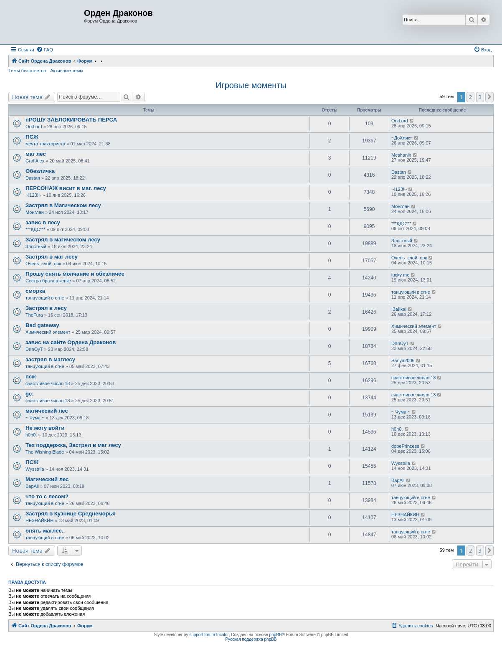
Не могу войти (44, 428)
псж (30, 376)
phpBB (275, 634)
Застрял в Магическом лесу (63, 205)
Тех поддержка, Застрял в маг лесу (73, 445)
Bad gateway (42, 325)
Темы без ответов (27, 70)
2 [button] (470, 97)
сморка (35, 291)
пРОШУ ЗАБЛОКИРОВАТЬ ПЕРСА (71, 120)
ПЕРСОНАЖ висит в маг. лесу (65, 188)
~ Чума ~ (34, 417)
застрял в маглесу (50, 359)
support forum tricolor (208, 634)
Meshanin (401, 154)
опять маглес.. (45, 531)
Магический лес (46, 479)
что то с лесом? (46, 496)
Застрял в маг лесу (51, 257)
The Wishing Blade (44, 451)
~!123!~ (33, 195)
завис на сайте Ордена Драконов (70, 342)
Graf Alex (34, 160)
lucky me (400, 274)
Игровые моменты (251, 85)
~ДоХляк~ (402, 137)
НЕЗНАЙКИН (39, 520)
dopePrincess (405, 446)
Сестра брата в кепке (48, 280)
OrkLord (33, 126)
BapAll (32, 486)
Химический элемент (47, 332)
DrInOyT (34, 349)
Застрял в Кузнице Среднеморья (70, 513)
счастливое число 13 (47, 383)
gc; (29, 394)
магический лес (46, 411)
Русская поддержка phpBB (250, 639)
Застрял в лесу (46, 308)
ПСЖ (31, 137)
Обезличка (40, 171)
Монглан (34, 212)
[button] (489, 97)
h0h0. (31, 434)
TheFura (34, 314)
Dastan (32, 177)
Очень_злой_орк (43, 263)
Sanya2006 (403, 360)
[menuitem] (44, 50)
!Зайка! (398, 309)
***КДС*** (35, 229)
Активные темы (66, 70)
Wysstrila (34, 469)
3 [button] (480, 97)
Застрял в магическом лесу (62, 239)
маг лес (35, 154)
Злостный (35, 246)
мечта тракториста (45, 143)
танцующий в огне (44, 297)
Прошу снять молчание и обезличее (74, 274)
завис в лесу (42, 222)
